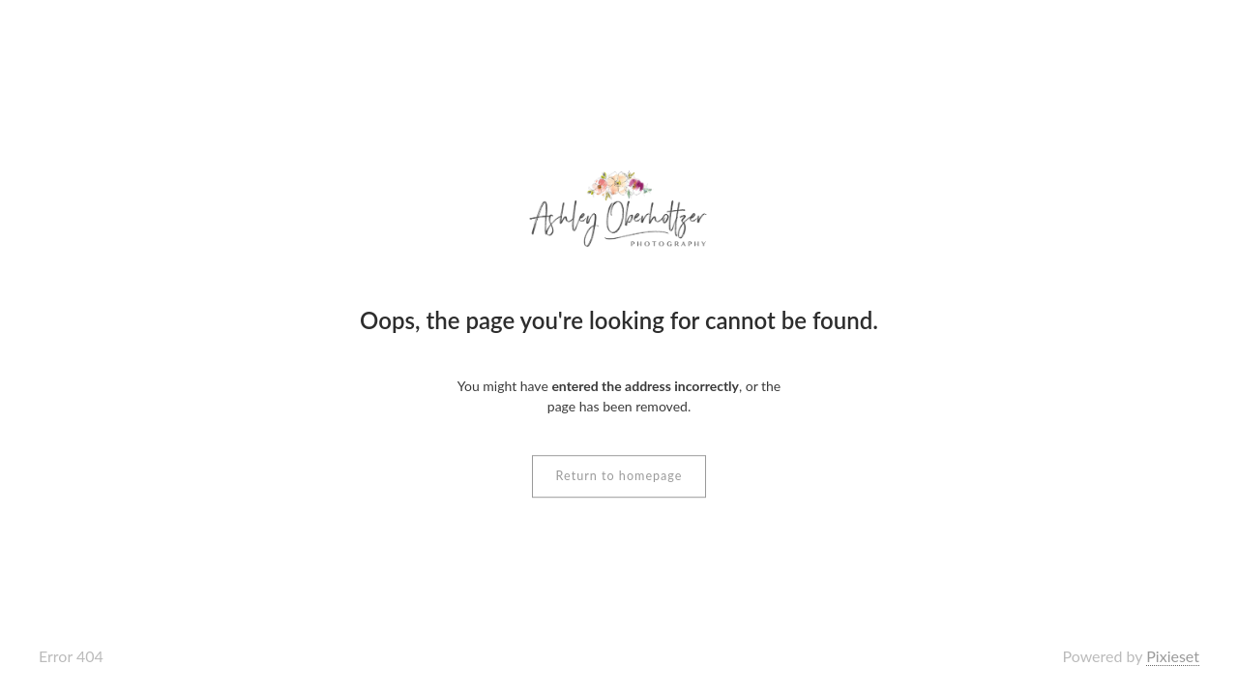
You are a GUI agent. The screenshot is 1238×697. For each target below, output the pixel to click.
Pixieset (1172, 656)
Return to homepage (619, 476)
